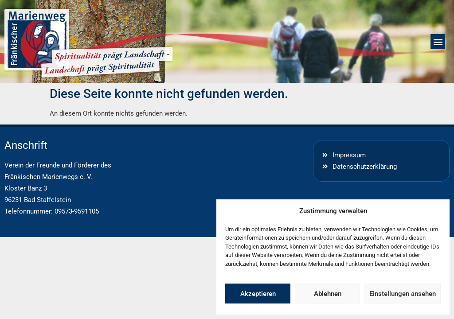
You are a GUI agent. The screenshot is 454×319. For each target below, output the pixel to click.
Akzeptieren (258, 294)
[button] (438, 41)
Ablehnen (327, 294)
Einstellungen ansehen (402, 294)
